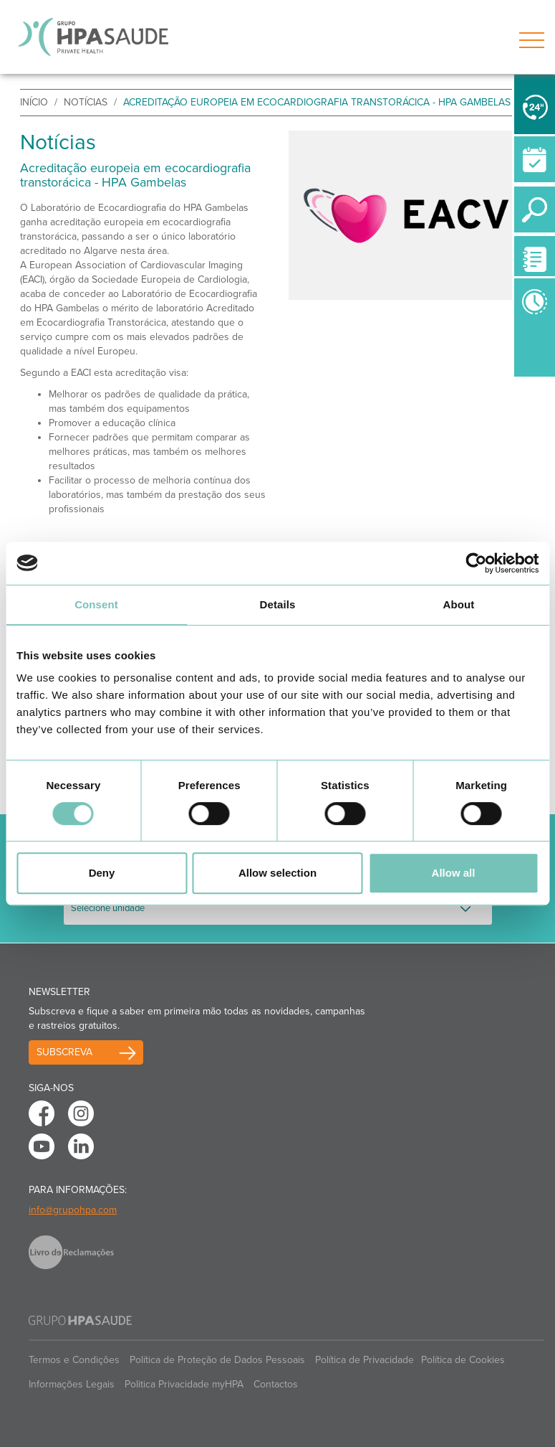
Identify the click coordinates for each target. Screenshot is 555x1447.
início (34, 102)
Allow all (454, 873)
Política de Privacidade (364, 1360)
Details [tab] (278, 604)
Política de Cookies (463, 1360)
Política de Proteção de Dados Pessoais (217, 1360)
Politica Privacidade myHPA (184, 1384)
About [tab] (459, 604)
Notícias (85, 102)
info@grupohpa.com (73, 1210)
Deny (102, 873)
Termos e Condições (74, 1360)
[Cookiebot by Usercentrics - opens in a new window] (476, 563)
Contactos (276, 1384)
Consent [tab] (96, 604)
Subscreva (64, 1052)
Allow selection (277, 873)
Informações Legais (72, 1384)
